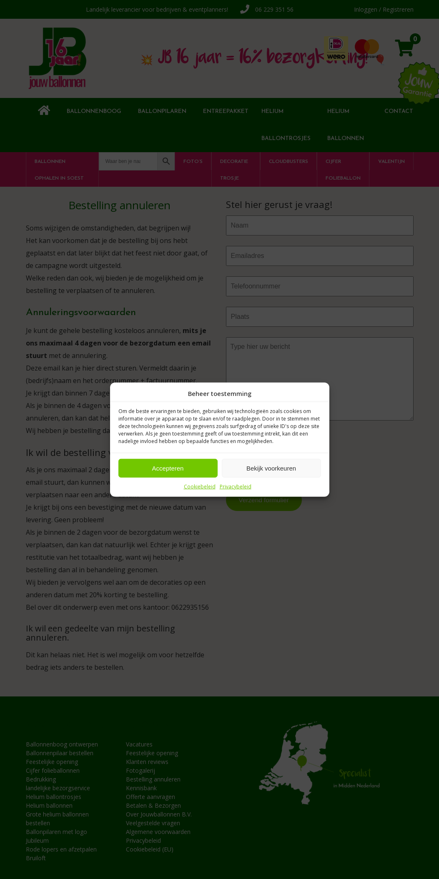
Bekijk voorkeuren (271, 467)
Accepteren (168, 467)
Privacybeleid (235, 486)
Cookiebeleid (200, 486)
